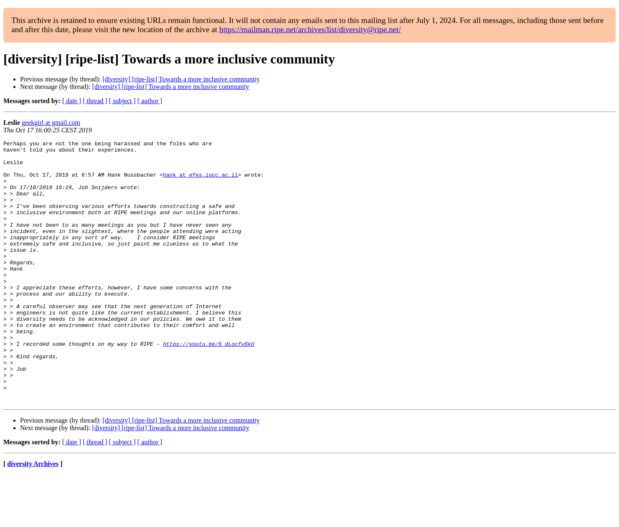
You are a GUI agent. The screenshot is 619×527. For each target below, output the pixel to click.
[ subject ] (122, 100)
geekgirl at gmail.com (51, 122)
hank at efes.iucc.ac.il (200, 182)
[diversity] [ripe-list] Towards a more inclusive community (180, 79)
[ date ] (71, 100)
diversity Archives (32, 516)
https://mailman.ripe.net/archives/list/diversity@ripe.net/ (310, 29)
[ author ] (149, 100)
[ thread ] (95, 100)
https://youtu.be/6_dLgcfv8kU (208, 385)
